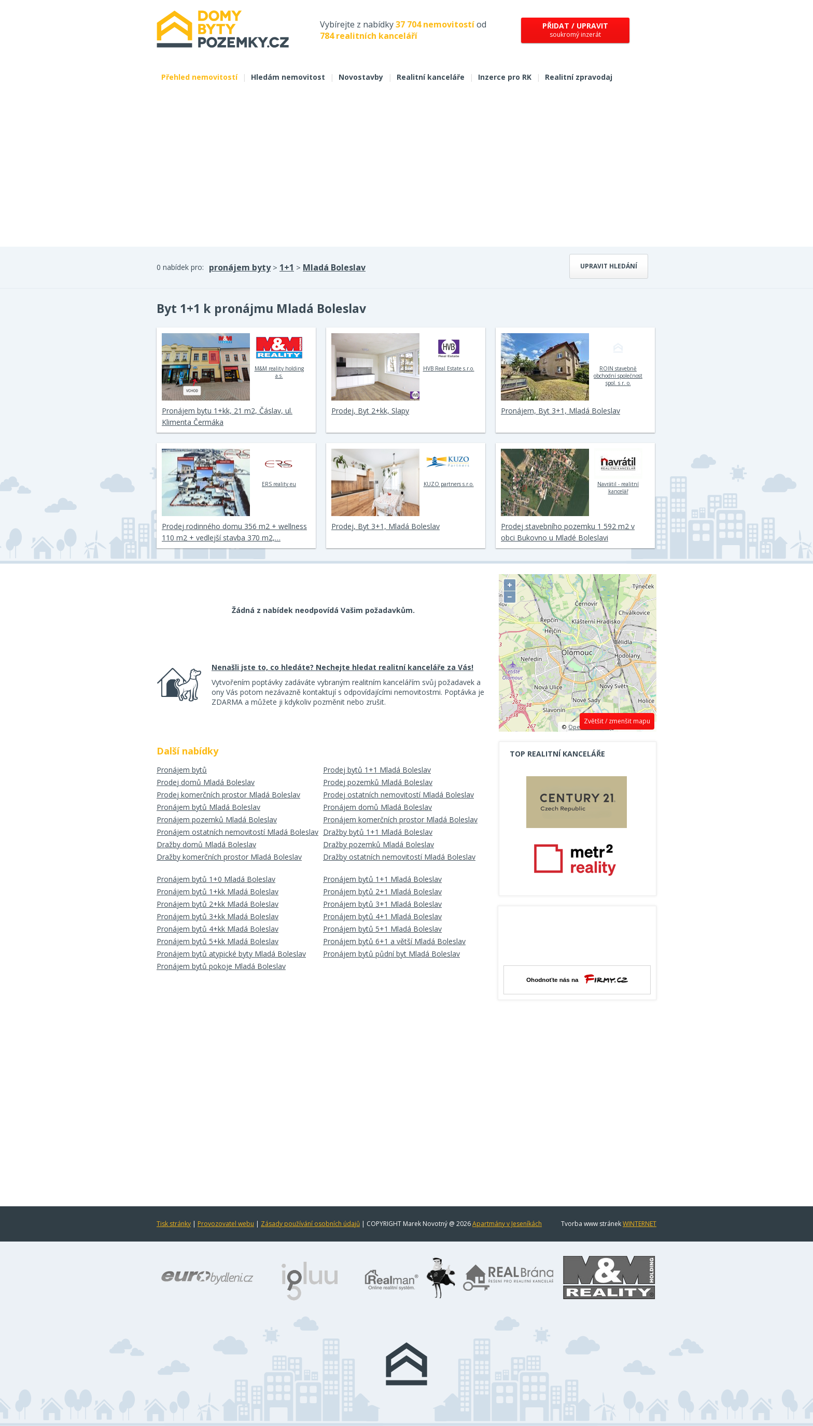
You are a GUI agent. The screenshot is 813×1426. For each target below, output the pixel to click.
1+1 (286, 267)
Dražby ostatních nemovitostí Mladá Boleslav (399, 857)
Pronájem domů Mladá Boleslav (377, 807)
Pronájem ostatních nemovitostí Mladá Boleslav (237, 832)
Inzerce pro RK (504, 77)
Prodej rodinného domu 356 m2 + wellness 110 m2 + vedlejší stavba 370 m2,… (234, 532)
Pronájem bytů (182, 770)
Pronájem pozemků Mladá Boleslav (217, 819)
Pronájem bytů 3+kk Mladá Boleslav (217, 916)
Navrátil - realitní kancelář (618, 471)
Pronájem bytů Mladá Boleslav (208, 807)
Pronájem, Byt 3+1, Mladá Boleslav (560, 411)
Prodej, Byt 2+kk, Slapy (370, 411)
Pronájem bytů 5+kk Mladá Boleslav (217, 941)
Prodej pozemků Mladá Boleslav (377, 782)
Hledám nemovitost (288, 77)
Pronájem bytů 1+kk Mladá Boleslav (217, 891)
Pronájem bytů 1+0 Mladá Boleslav (216, 879)
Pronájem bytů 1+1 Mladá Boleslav (382, 879)
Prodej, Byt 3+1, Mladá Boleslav (385, 526)
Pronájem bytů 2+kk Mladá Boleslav (217, 904)
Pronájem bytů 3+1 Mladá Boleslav (382, 904)
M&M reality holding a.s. (279, 356)
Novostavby (361, 77)
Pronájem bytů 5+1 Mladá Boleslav (382, 929)
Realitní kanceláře (431, 77)
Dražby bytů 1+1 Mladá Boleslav (377, 832)
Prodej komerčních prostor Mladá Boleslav (228, 795)
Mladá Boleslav (334, 267)
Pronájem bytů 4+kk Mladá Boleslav (217, 929)
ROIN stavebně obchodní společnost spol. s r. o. (618, 360)
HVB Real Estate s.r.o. (448, 352)
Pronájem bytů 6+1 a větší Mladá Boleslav (394, 941)
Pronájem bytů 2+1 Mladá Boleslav (382, 891)
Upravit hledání (608, 266)
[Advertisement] (406, 168)
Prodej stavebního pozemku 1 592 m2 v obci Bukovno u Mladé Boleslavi (568, 532)
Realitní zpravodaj (578, 77)
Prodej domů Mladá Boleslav (206, 782)
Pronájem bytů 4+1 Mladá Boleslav (382, 916)
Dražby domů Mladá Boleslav (206, 844)
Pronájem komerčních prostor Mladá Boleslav (400, 819)
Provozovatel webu (226, 1223)
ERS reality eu (279, 468)
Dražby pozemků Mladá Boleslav (378, 844)
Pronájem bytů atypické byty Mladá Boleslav (231, 954)
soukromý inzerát (575, 30)
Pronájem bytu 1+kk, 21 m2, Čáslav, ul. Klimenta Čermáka (227, 416)
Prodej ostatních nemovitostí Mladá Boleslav (398, 795)
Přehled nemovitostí (199, 77)
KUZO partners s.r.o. (449, 468)
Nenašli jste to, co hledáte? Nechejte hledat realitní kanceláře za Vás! (342, 667)
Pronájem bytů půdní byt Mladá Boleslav (391, 954)
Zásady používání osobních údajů (310, 1223)
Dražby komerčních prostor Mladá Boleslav (229, 857)
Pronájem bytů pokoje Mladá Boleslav (221, 966)
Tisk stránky (174, 1223)
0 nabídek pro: (180, 267)
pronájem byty (240, 267)
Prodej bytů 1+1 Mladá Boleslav (377, 770)
